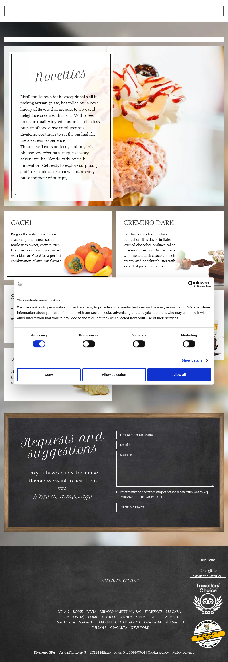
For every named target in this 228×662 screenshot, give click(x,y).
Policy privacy (183, 652)
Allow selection (114, 374)
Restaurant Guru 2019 (208, 576)
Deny (49, 374)
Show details (192, 360)
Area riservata (121, 580)
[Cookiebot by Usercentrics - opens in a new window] (191, 284)
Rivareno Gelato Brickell (207, 635)
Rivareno (208, 560)
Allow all (179, 374)
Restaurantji (210, 642)
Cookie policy (158, 652)
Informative (128, 492)
